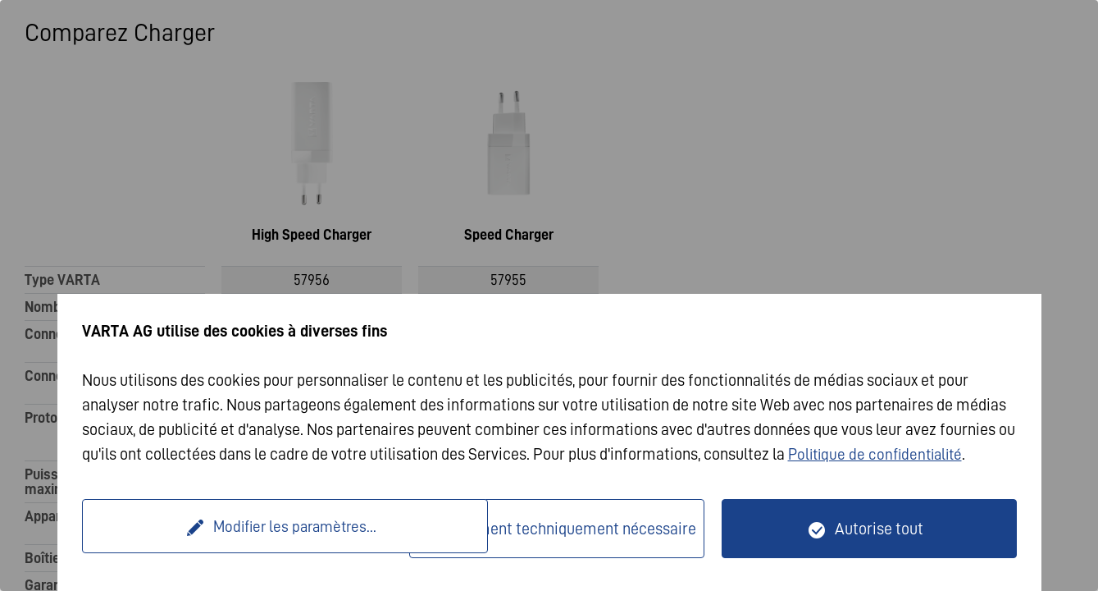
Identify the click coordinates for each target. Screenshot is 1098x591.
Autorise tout (879, 529)
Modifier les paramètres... (248, 529)
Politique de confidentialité (879, 454)
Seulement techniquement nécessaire (567, 529)
